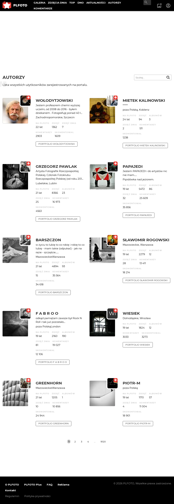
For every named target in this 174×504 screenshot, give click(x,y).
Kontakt (10, 490)
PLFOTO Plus (33, 484)
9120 (103, 441)
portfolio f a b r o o (52, 362)
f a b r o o (47, 313)
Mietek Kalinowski (144, 100)
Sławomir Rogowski (146, 239)
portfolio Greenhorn (53, 423)
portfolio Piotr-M (137, 423)
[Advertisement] (87, 36)
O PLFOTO (12, 484)
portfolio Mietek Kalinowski (145, 145)
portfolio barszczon (53, 292)
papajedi (133, 166)
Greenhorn (49, 383)
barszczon (48, 239)
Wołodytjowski (54, 100)
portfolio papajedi (138, 215)
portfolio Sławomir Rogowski (146, 280)
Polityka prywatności (37, 496)
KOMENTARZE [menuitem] (43, 8)
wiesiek (131, 313)
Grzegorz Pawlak (56, 166)
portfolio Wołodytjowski (56, 143)
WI (112, 313)
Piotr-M (131, 383)
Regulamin (12, 496)
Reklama (63, 484)
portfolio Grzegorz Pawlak (57, 218)
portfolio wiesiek (137, 344)
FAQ (50, 484)
